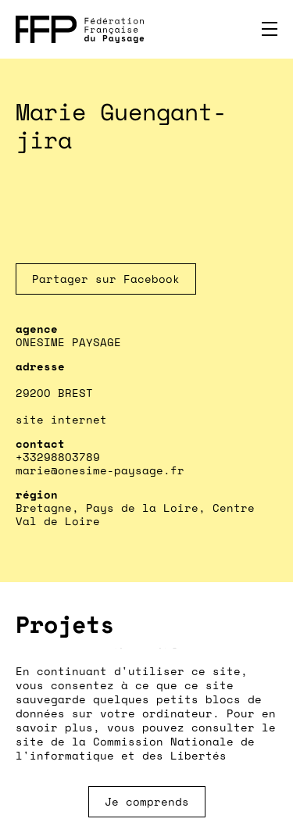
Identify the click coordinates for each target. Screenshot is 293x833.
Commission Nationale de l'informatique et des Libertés (135, 748)
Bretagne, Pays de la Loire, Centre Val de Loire (135, 514)
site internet (61, 419)
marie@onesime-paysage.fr (100, 470)
